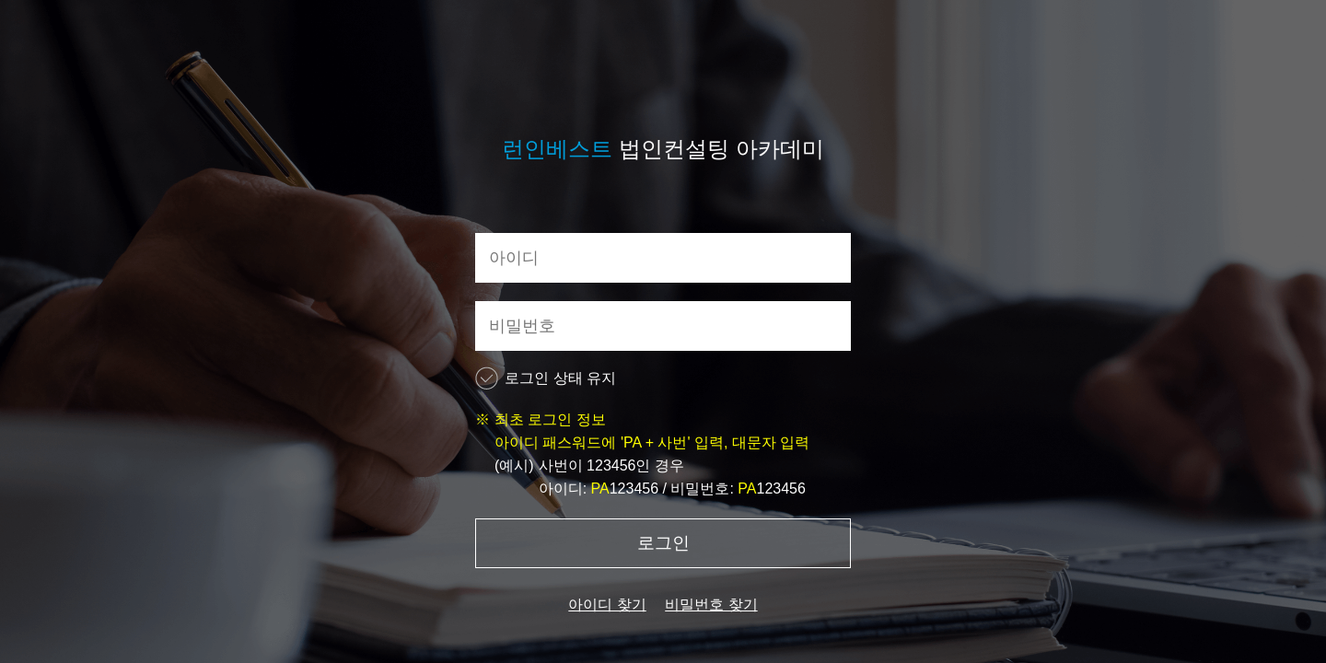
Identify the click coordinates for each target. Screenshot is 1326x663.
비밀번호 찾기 (711, 604)
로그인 (663, 542)
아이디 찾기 (607, 604)
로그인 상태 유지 (545, 378)
